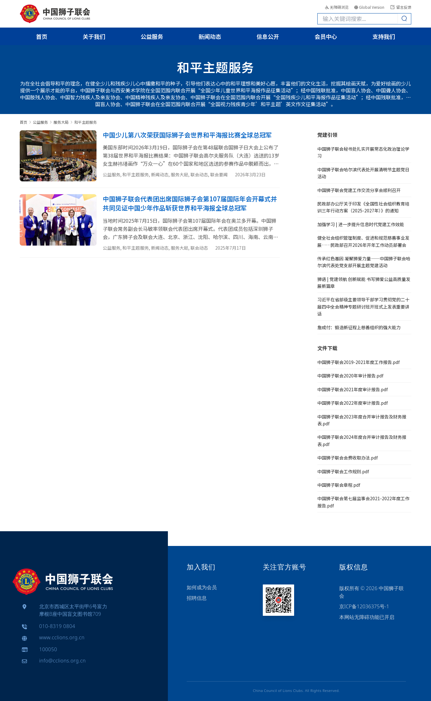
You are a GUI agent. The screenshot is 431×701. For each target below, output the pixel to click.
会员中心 (325, 36)
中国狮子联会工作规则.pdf (343, 471)
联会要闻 (219, 174)
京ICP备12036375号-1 (364, 606)
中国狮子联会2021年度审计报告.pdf (352, 389)
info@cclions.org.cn (62, 660)
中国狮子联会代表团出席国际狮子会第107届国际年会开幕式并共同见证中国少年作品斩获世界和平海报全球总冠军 (190, 203)
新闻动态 (210, 36)
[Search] (404, 18)
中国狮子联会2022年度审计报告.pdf (352, 403)
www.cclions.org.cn (62, 637)
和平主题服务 (135, 174)
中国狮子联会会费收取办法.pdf (347, 457)
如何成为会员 (202, 587)
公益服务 (152, 36)
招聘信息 (197, 598)
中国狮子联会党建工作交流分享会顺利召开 (359, 190)
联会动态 (199, 174)
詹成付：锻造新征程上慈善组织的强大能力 (359, 327)
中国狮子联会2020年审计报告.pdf (350, 375)
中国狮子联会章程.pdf (338, 485)
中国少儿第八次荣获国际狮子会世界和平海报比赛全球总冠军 (187, 134)
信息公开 (268, 36)
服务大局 (179, 174)
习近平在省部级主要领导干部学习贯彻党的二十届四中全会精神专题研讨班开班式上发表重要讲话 (363, 306)
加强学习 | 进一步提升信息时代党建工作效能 (360, 224)
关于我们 (94, 36)
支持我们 (383, 36)
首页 (41, 36)
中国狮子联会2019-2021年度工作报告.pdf (358, 362)
